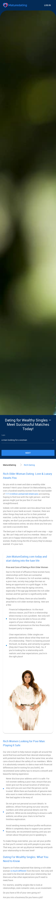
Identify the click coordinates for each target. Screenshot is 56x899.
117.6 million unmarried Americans (21, 493)
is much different (18, 870)
